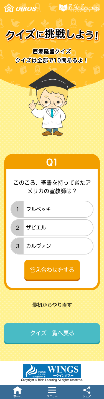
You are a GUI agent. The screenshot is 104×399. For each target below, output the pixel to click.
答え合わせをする (52, 270)
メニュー (52, 396)
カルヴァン (38, 245)
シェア (87, 396)
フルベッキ (38, 209)
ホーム (17, 396)
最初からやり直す (52, 304)
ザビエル (36, 227)
